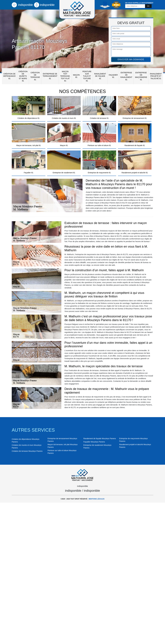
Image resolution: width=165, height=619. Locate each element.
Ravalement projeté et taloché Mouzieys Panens (135, 445)
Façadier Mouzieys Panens (94, 442)
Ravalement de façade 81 (100, 76)
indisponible (22, 4)
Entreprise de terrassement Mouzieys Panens (62, 439)
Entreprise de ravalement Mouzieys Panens (97, 446)
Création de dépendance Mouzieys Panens (25, 440)
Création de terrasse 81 (35, 76)
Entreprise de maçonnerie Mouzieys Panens (133, 439)
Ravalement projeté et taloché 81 (156, 76)
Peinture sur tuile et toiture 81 (86, 76)
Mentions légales (96, 499)
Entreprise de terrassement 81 (50, 76)
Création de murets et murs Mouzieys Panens (26, 446)
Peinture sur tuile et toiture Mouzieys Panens (62, 451)
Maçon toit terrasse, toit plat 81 (65, 76)
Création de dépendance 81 (9, 76)
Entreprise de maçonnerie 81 (141, 76)
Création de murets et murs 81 (22, 76)
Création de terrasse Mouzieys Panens (27, 451)
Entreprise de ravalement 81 (126, 76)
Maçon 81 (76, 76)
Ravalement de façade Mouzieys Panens (99, 438)
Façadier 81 (113, 76)
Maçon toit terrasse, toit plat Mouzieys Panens (63, 445)
